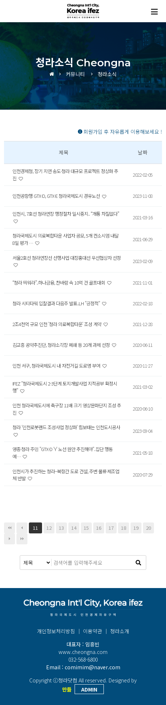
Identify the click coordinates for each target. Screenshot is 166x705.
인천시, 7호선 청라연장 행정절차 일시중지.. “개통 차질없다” (65, 213)
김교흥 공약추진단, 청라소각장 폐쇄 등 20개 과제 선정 (61, 344)
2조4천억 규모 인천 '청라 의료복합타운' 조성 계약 (57, 324)
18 (123, 527)
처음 (9, 527)
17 (111, 527)
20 (148, 527)
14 (73, 527)
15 (86, 527)
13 (61, 527)
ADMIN (89, 689)
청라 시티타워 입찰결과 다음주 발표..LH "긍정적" (56, 303)
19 (136, 527)
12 (49, 527)
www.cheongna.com (83, 651)
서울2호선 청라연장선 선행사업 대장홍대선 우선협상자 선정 (66, 257)
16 (98, 527)
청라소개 (119, 631)
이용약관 (92, 631)
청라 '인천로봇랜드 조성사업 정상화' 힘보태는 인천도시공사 (66, 427)
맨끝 (21, 538)
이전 (21, 527)
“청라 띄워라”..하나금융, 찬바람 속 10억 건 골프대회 (59, 282)
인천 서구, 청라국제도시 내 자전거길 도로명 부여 (56, 365)
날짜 (142, 152)
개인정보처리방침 (56, 631)
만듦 (67, 689)
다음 (9, 538)
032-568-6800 (83, 659)
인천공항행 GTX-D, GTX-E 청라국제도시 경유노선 (56, 195)
